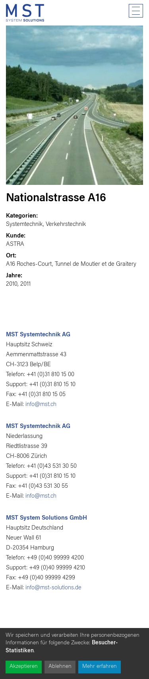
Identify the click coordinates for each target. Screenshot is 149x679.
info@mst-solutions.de (53, 588)
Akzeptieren (24, 666)
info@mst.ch (40, 405)
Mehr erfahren (99, 666)
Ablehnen (60, 666)
